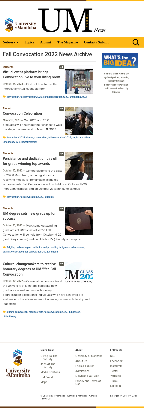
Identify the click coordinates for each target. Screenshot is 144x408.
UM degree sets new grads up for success (29, 216)
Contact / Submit (96, 42)
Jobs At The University (47, 365)
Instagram (116, 366)
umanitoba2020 (11, 142)
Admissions (82, 371)
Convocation (13, 97)
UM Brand (46, 377)
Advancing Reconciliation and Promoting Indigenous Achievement (50, 247)
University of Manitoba (89, 356)
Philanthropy (9, 317)
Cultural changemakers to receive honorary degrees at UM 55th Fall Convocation (29, 269)
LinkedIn (115, 386)
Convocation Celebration (22, 113)
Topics (29, 42)
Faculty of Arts (36, 312)
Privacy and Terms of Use (88, 382)
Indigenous (74, 312)
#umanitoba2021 (16, 138)
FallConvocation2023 (31, 97)
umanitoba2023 (78, 97)
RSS (112, 356)
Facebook (116, 361)
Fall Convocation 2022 (59, 138)
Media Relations (50, 372)
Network (9, 42)
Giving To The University (48, 357)
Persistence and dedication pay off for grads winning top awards (30, 161)
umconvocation (29, 142)
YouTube (115, 376)
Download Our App (87, 376)
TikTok (114, 381)
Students (8, 67)
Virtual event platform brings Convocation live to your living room (31, 75)
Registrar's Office (81, 138)
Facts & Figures (84, 366)
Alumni (45, 42)
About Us (81, 361)
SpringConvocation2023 (55, 97)
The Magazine (67, 42)
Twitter (114, 371)
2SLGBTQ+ (11, 247)
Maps (43, 382)
